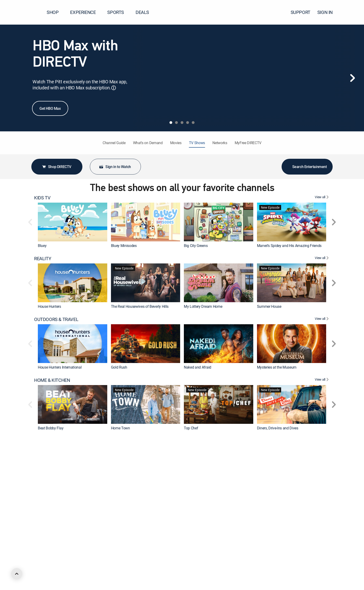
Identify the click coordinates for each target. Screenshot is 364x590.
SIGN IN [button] (327, 12)
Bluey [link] (42, 245)
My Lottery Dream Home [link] (203, 306)
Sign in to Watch (115, 166)
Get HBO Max (50, 108)
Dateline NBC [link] (121, 488)
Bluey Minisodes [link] (124, 245)
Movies (176, 142)
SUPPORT (300, 12)
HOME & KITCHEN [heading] (52, 380)
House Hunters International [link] (59, 367)
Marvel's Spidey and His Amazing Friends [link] (289, 245)
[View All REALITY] (322, 259)
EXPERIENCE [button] (85, 12)
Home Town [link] (120, 428)
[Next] (352, 78)
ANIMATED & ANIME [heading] (54, 563)
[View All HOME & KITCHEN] (322, 380)
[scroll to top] (16, 574)
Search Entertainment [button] (307, 166)
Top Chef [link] (191, 428)
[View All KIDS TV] (322, 198)
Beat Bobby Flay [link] (50, 428)
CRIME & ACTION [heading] (51, 441)
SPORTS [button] (118, 12)
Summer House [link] (269, 306)
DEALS (142, 12)
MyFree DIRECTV (248, 142)
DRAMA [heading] (41, 502)
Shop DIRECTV (56, 166)
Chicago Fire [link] (193, 549)
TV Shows (197, 142)
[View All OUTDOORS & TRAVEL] (322, 319)
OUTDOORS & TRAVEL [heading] (56, 319)
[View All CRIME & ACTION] (322, 441)
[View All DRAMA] (322, 502)
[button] (352, 12)
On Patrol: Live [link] (268, 488)
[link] (72, 222)
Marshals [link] (45, 549)
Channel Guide (114, 142)
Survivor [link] (263, 549)
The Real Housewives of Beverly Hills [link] (140, 306)
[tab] (170, 122)
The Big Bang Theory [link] (127, 549)
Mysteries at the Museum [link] (277, 367)
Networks (219, 142)
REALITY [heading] (42, 259)
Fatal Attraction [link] (196, 488)
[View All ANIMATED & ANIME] (322, 563)
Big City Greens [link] (196, 245)
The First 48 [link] (47, 488)
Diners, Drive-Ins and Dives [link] (277, 428)
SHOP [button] (55, 12)
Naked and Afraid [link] (197, 367)
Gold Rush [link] (119, 367)
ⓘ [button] (113, 88)
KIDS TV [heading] (42, 198)
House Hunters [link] (49, 306)
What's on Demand (148, 142)
